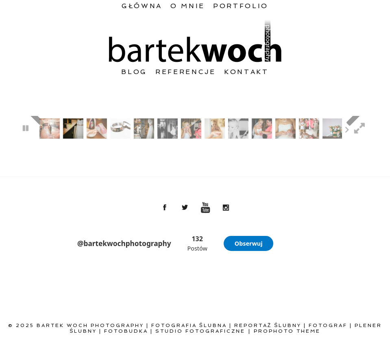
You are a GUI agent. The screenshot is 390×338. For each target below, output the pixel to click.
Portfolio (240, 6)
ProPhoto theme (287, 331)
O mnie (187, 6)
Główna (142, 6)
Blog (134, 72)
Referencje (185, 72)
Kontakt (246, 72)
